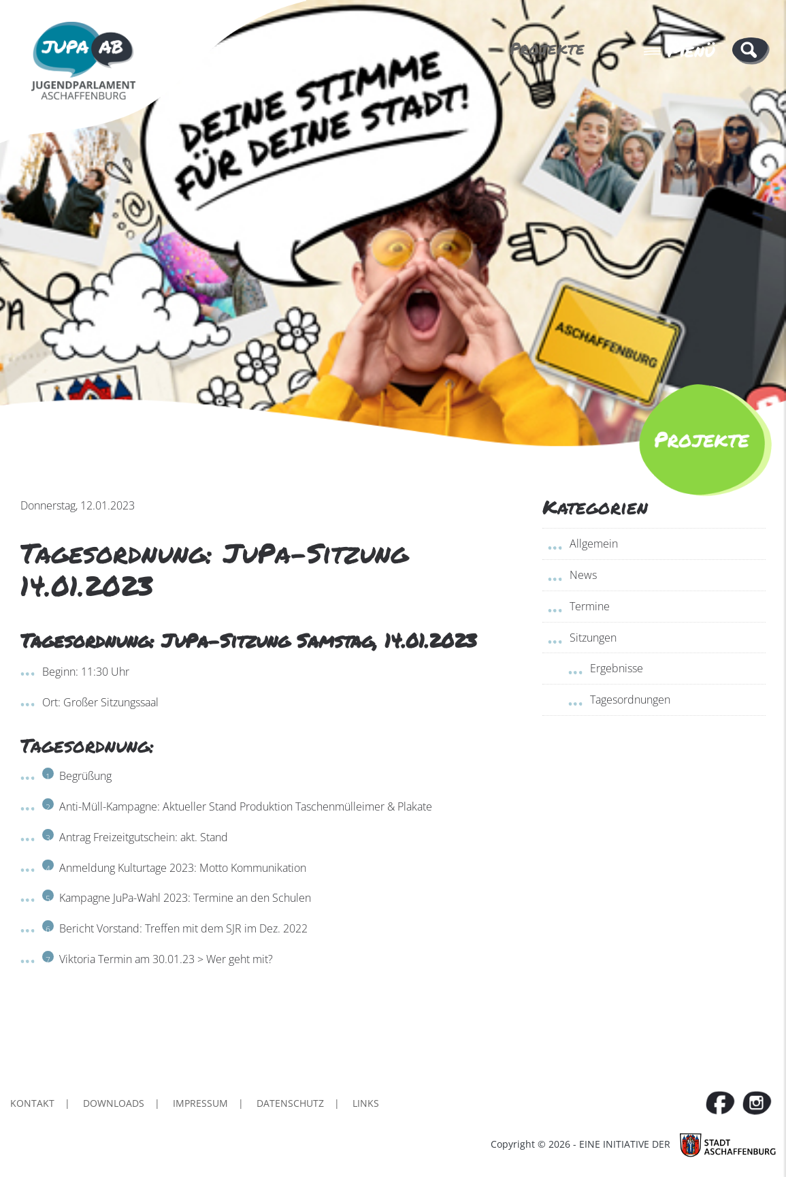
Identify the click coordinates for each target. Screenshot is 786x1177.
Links (366, 1103)
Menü (679, 51)
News (583, 574)
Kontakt (32, 1103)
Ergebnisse (616, 668)
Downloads (113, 1103)
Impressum (200, 1103)
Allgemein (594, 543)
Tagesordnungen (630, 699)
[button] (751, 49)
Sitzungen (593, 637)
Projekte (547, 48)
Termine (590, 606)
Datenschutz (290, 1103)
